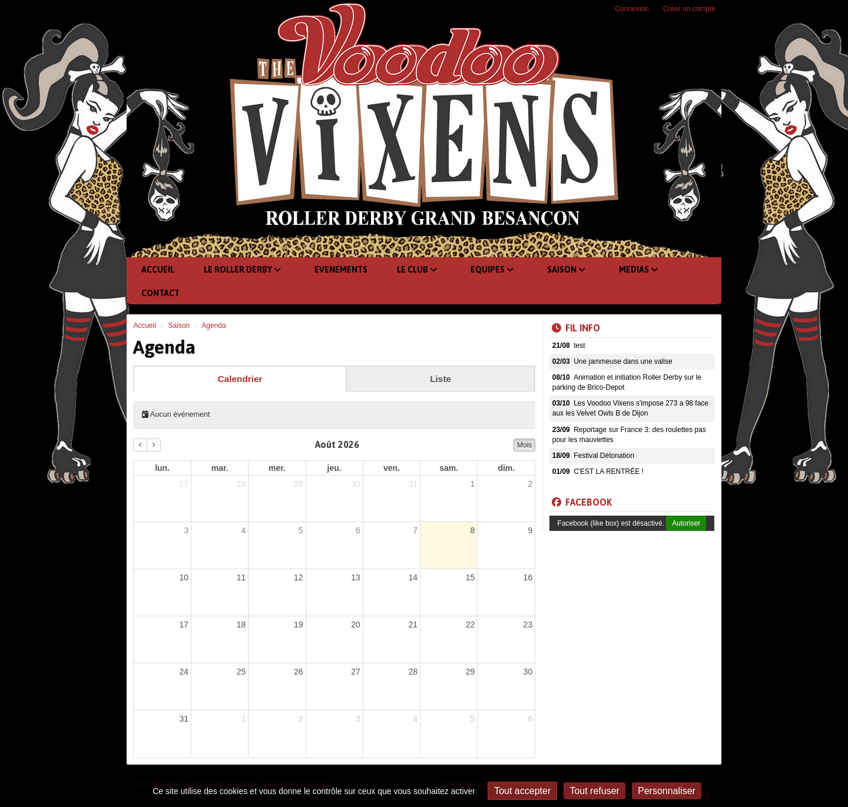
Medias (638, 269)
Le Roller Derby (242, 269)
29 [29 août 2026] (470, 671)
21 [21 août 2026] (413, 624)
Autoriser (686, 523)
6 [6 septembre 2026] (530, 718)
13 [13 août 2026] (355, 577)
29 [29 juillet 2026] (298, 484)
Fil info (576, 328)
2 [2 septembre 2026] (301, 718)
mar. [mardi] (219, 468)
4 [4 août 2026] (243, 530)
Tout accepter (522, 791)
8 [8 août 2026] (473, 530)
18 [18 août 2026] (241, 624)
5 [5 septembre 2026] (473, 718)
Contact (160, 293)
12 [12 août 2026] (298, 577)
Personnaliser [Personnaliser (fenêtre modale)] (666, 791)
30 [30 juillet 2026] (355, 484)
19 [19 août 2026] (298, 624)
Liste (440, 379)
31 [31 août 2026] (183, 718)
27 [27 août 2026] (355, 671)
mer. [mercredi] (277, 468)
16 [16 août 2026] (528, 577)
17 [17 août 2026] (183, 624)
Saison (566, 269)
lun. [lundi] (162, 468)
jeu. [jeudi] (334, 468)
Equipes (492, 269)
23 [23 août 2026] (528, 624)
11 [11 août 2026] (241, 577)
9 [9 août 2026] (530, 530)
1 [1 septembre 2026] (243, 718)
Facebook (582, 502)
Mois (524, 445)
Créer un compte (689, 9)
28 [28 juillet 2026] (241, 484)
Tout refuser (594, 791)
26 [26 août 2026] (298, 671)
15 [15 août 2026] (470, 577)
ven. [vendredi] (391, 468)
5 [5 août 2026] (301, 530)
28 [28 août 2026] (413, 671)
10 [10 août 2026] (183, 577)
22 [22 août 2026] (470, 624)
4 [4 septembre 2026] (415, 718)
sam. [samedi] (448, 468)
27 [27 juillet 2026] (183, 484)
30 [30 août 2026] (528, 671)
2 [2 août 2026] (530, 484)
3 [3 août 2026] (186, 530)
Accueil (157, 269)
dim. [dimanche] (506, 468)
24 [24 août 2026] (183, 671)
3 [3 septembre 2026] (358, 718)
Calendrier (239, 379)
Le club (417, 269)
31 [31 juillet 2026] (413, 484)
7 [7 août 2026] (415, 530)
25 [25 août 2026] (241, 671)
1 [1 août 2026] (473, 484)
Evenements (340, 269)
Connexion (631, 9)
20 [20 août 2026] (355, 624)
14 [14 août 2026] (413, 577)
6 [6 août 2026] (358, 530)
